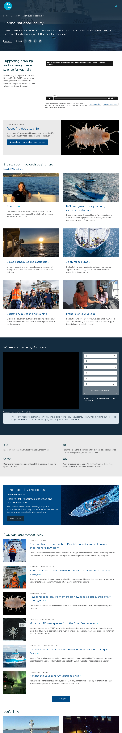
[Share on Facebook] (25, 41)
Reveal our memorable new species (27, 142)
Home (5, 16)
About (17, 16)
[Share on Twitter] (30, 41)
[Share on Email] (40, 41)
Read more (15, 518)
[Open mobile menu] (109, 6)
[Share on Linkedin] (35, 41)
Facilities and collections (32, 16)
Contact (8, 41)
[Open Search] (116, 6)
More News (61, 699)
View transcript (95, 104)
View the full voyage (100, 390)
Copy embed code (110, 104)
